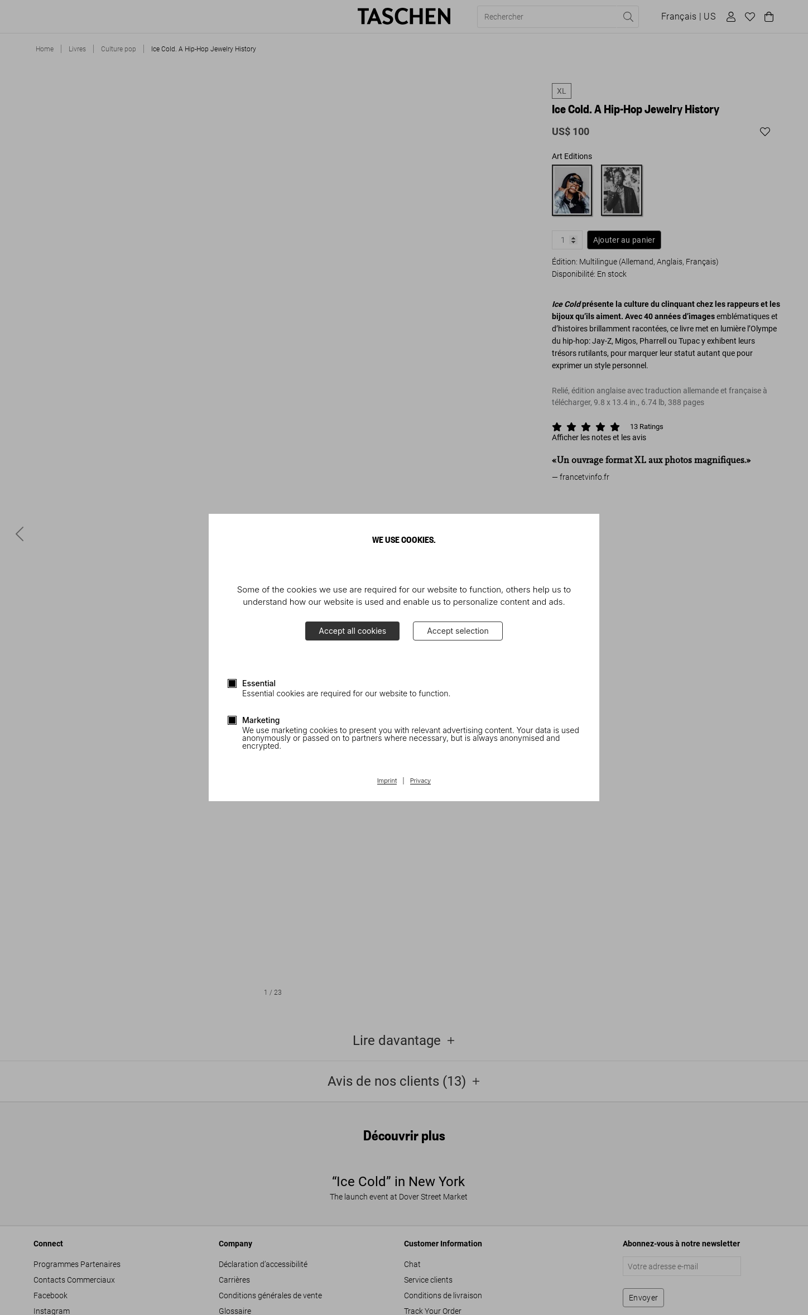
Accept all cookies (352, 630)
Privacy (420, 781)
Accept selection (458, 630)
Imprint (387, 781)
